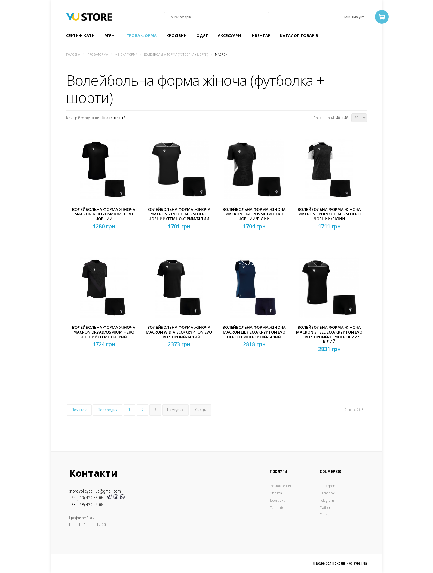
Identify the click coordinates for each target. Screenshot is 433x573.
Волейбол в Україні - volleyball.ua (341, 563)
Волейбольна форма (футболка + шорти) (176, 55)
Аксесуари (229, 35)
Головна (73, 55)
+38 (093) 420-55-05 (87, 497)
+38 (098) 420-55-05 (86, 504)
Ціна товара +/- (113, 118)
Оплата (276, 493)
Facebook (327, 493)
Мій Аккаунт (354, 17)
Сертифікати (80, 35)
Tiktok (325, 515)
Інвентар (260, 35)
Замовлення (280, 486)
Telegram (327, 500)
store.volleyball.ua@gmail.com (95, 491)
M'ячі (110, 35)
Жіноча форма (126, 55)
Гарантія (277, 507)
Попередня (108, 410)
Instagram (328, 486)
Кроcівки (176, 35)
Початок (79, 410)
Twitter (325, 507)
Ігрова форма (141, 35)
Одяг (202, 35)
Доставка (277, 500)
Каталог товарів (299, 35)
